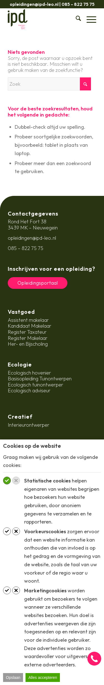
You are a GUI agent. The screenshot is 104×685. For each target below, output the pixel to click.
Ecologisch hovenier (29, 373)
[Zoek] (75, 19)
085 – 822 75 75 (78, 4)
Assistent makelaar (28, 320)
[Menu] (88, 19)
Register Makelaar (27, 338)
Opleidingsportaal (37, 283)
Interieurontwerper (28, 425)
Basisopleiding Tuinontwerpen (40, 378)
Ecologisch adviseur (29, 390)
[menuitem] (75, 19)
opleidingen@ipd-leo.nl (34, 4)
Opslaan (13, 677)
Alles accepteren (42, 677)
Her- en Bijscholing (28, 344)
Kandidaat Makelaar (29, 326)
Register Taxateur (27, 332)
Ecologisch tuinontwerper (35, 384)
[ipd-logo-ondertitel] (43, 19)
